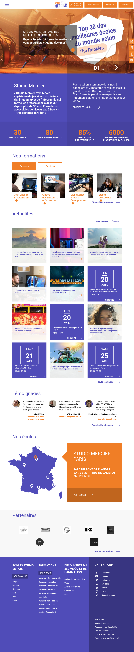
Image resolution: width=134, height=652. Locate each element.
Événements (117, 221)
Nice (14, 596)
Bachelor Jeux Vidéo (35, 417)
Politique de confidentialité (106, 627)
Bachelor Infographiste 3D (70, 417)
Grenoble (16, 589)
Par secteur (24, 166)
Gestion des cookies (103, 631)
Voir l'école (79, 495)
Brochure (126, 4)
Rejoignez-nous (87, 107)
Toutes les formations (106, 202)
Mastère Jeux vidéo (46, 604)
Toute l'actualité (102, 221)
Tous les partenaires (107, 551)
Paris (14, 600)
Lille (14, 593)
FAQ (66, 594)
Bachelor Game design (48, 601)
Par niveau (50, 166)
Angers (15, 581)
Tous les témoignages (106, 425)
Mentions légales (102, 623)
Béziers (15, 585)
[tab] (24, 166)
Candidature (110, 4)
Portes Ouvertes (93, 4)
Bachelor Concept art (47, 589)
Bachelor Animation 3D (48, 586)
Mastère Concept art (47, 612)
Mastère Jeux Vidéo (35, 419)
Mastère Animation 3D (47, 608)
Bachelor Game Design (107, 419)
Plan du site (99, 619)
